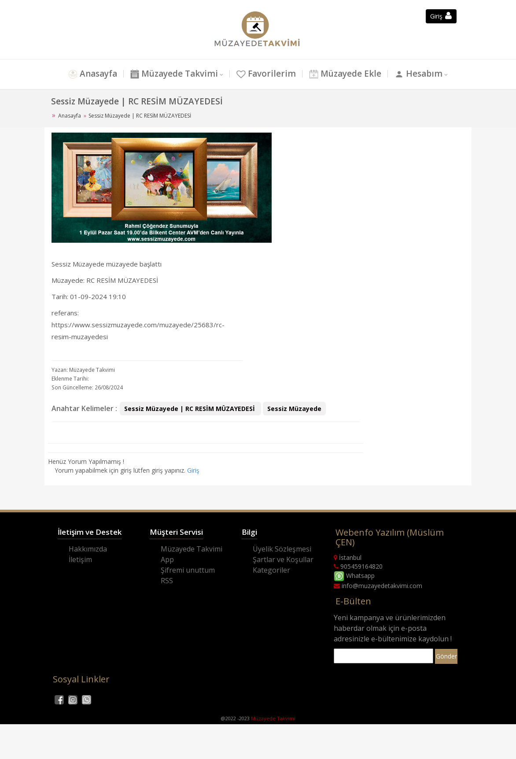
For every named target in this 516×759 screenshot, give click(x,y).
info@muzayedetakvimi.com (378, 585)
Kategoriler (271, 570)
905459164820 (358, 566)
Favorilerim (266, 73)
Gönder (446, 656)
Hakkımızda (88, 549)
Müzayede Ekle (345, 73)
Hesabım (418, 73)
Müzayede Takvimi (174, 73)
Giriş (193, 470)
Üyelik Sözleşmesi (282, 549)
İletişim (80, 559)
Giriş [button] (441, 16)
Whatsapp (354, 575)
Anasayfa (92, 73)
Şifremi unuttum (188, 570)
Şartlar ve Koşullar (283, 559)
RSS (167, 580)
